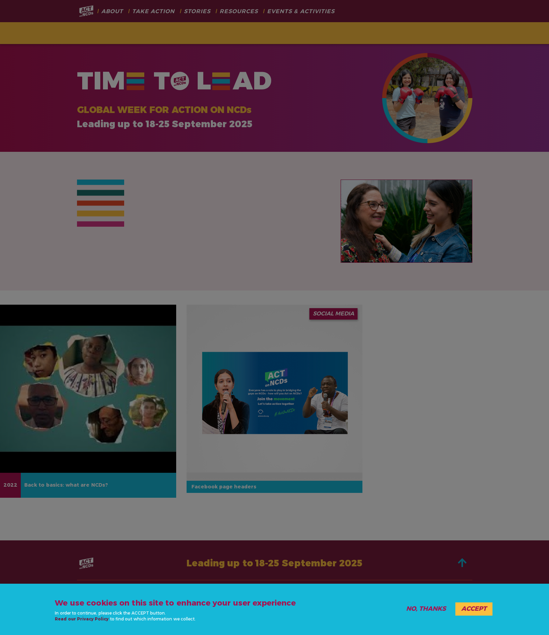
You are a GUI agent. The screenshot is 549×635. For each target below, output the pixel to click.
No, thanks (426, 608)
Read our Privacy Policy (82, 618)
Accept (474, 608)
